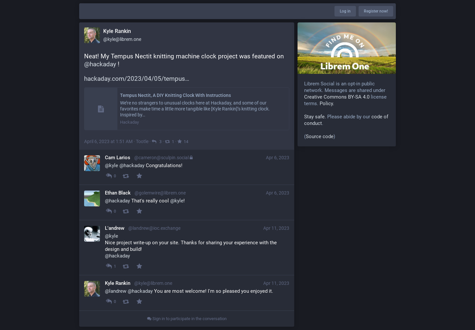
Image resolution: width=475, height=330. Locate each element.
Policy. (327, 103)
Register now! (376, 11)
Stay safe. (315, 117)
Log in (345, 11)
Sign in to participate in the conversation (187, 318)
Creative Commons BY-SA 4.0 (336, 97)
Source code (319, 136)
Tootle (142, 141)
